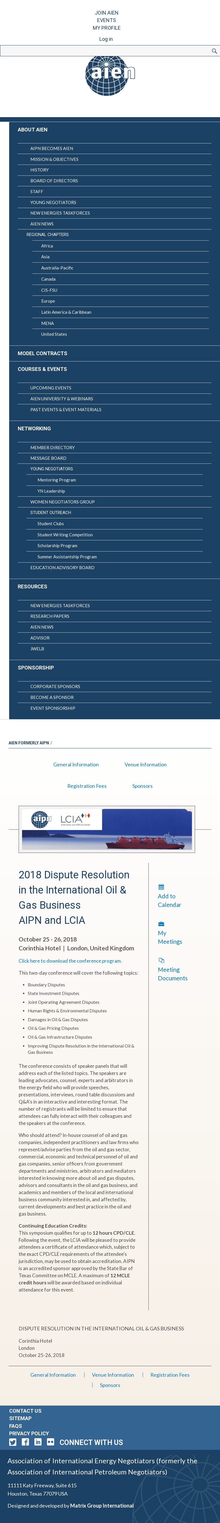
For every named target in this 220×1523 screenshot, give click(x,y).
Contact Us (25, 1411)
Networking (34, 428)
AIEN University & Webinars (61, 398)
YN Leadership (51, 490)
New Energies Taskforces (60, 212)
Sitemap (20, 1418)
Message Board (48, 458)
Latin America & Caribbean (66, 312)
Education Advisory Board (62, 567)
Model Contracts (42, 353)
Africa (47, 245)
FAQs (15, 1426)
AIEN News (42, 223)
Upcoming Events (50, 387)
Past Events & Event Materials (65, 409)
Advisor (40, 637)
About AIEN (33, 130)
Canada (48, 278)
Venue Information (146, 765)
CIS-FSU (49, 290)
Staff (36, 191)
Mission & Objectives (54, 159)
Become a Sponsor (52, 697)
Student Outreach (50, 512)
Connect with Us (91, 1442)
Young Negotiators (53, 202)
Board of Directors (54, 180)
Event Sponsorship (52, 708)
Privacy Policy (29, 1433)
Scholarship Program (57, 545)
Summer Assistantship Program (67, 556)
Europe (48, 300)
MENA (47, 323)
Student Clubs (51, 523)
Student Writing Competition (65, 534)
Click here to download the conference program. (70, 961)
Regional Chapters (48, 234)
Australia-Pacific (57, 267)
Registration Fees (87, 786)
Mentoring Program (57, 479)
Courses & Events (42, 369)
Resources (32, 586)
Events (106, 20)
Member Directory (52, 447)
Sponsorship (36, 668)
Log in (106, 39)
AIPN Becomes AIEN (51, 148)
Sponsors (142, 786)
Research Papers (49, 616)
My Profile (107, 28)
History (39, 169)
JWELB (37, 648)
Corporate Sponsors (55, 686)
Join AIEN (107, 13)
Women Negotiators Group (62, 501)
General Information (76, 765)
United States (54, 334)
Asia (45, 256)
